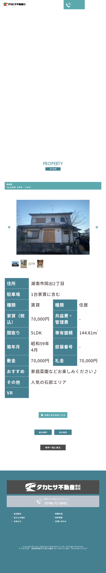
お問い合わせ (60, 521)
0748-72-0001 (56, 503)
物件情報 (59, 517)
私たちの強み (19, 517)
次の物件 (63, 432)
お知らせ (17, 521)
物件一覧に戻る (53, 447)
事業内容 (59, 514)
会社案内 (17, 514)
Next (97, 227)
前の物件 (43, 432)
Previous (9, 227)
